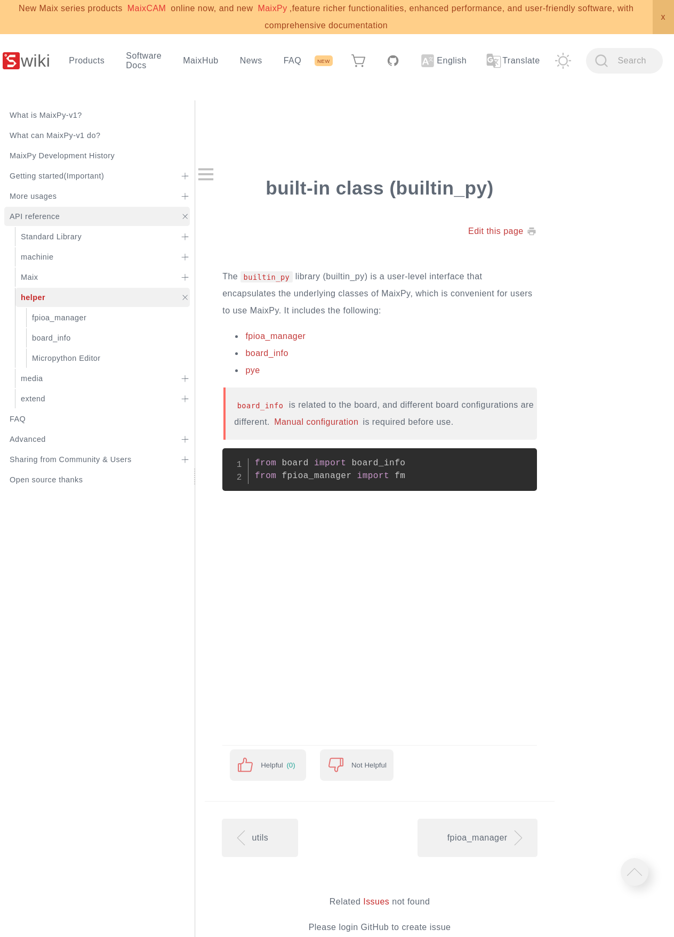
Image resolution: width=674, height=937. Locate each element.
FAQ (292, 60)
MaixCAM (146, 8)
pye (252, 370)
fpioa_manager (275, 336)
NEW (323, 61)
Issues (376, 901)
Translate (512, 60)
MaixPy (272, 8)
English (444, 60)
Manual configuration (316, 421)
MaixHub (201, 60)
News (251, 60)
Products (87, 60)
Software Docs (144, 60)
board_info (266, 353)
